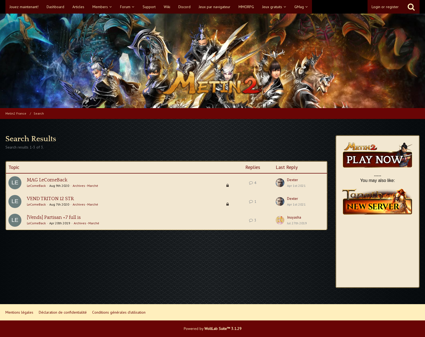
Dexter (292, 179)
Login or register (385, 6)
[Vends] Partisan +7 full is (54, 217)
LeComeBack (36, 186)
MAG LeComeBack (47, 180)
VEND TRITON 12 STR (50, 198)
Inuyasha (294, 217)
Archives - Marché (85, 186)
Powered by (213, 328)
